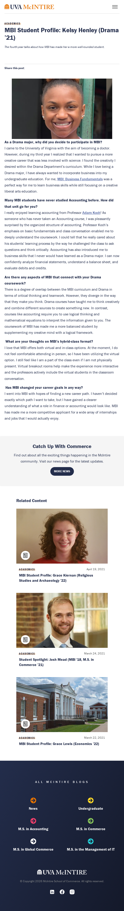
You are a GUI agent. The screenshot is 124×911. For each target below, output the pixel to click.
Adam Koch (91, 212)
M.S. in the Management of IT (91, 845)
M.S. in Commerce (91, 824)
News (33, 804)
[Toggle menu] (114, 6)
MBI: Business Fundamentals (80, 179)
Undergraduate (91, 804)
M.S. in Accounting (33, 824)
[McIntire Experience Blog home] (29, 6)
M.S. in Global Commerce (33, 845)
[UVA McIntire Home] (62, 873)
